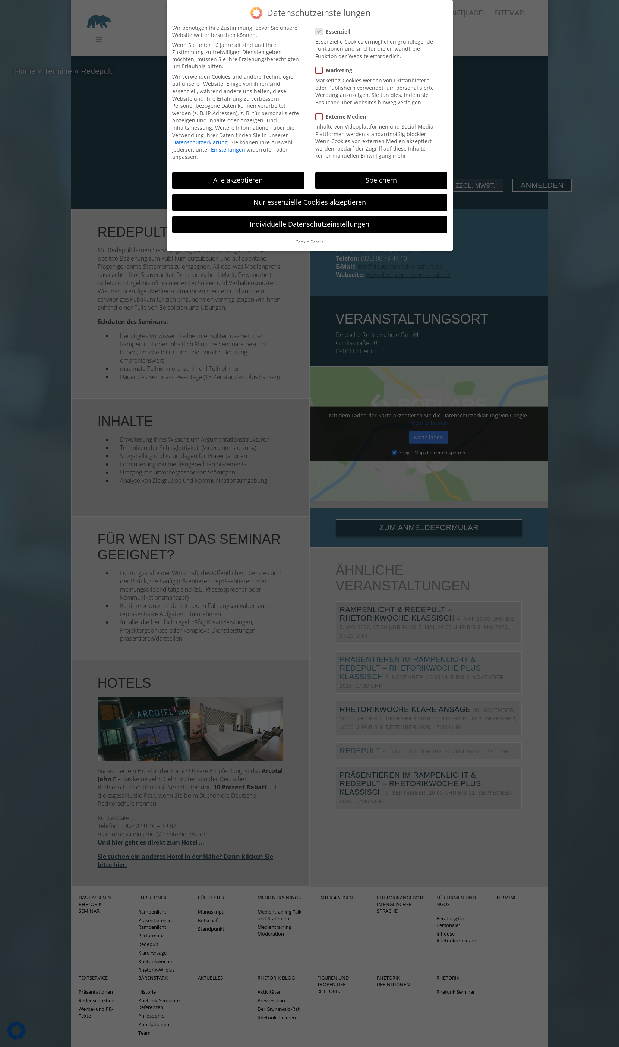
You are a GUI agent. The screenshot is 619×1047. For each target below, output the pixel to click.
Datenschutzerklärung (200, 130)
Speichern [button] (381, 168)
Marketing (336, 58)
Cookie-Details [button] (309, 230)
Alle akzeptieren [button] (238, 168)
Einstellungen (228, 138)
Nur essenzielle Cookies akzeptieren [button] (309, 190)
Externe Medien (343, 104)
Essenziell (335, 19)
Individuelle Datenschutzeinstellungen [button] (309, 212)
